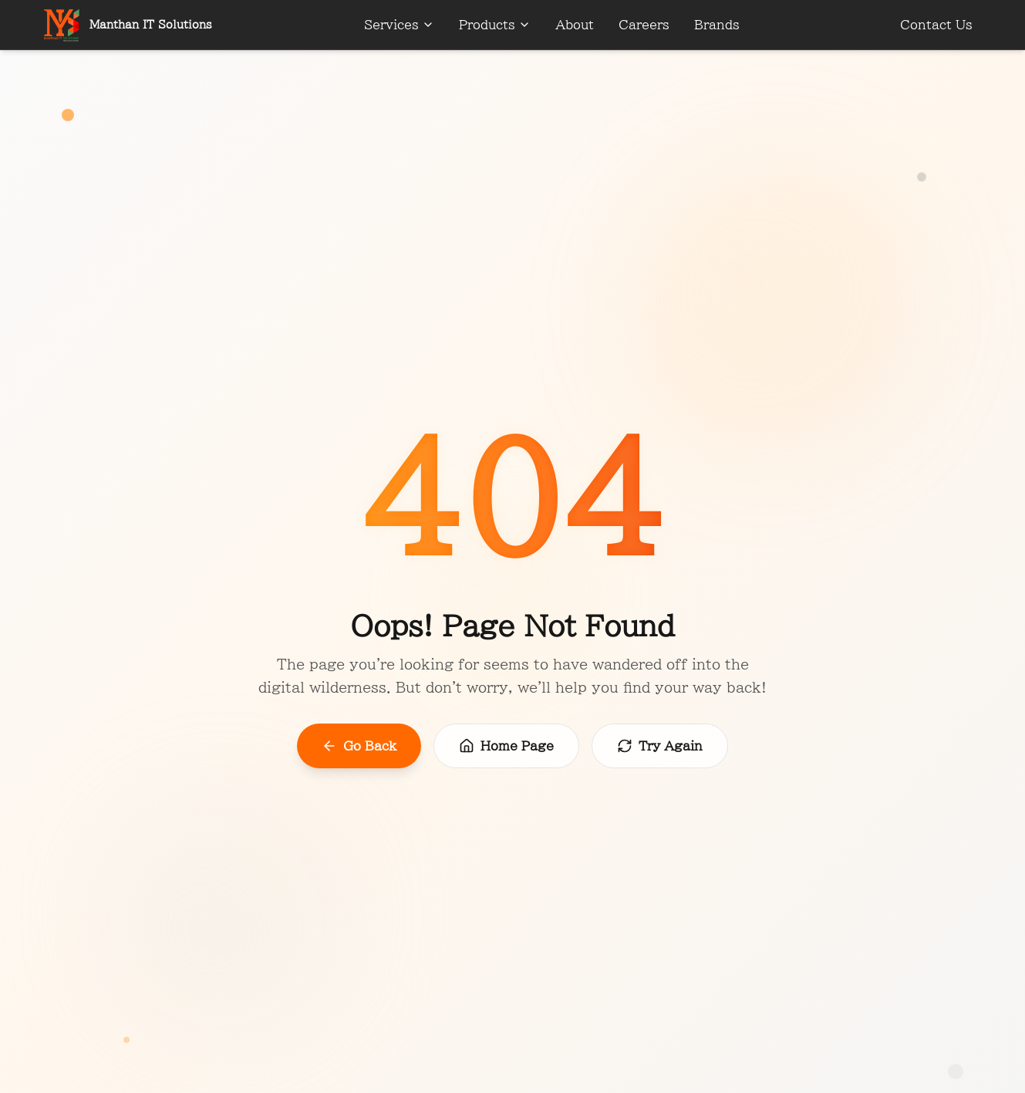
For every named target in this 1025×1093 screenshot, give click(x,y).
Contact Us (936, 25)
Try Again (660, 746)
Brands (717, 25)
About (574, 25)
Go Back (359, 746)
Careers (644, 25)
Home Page (506, 746)
